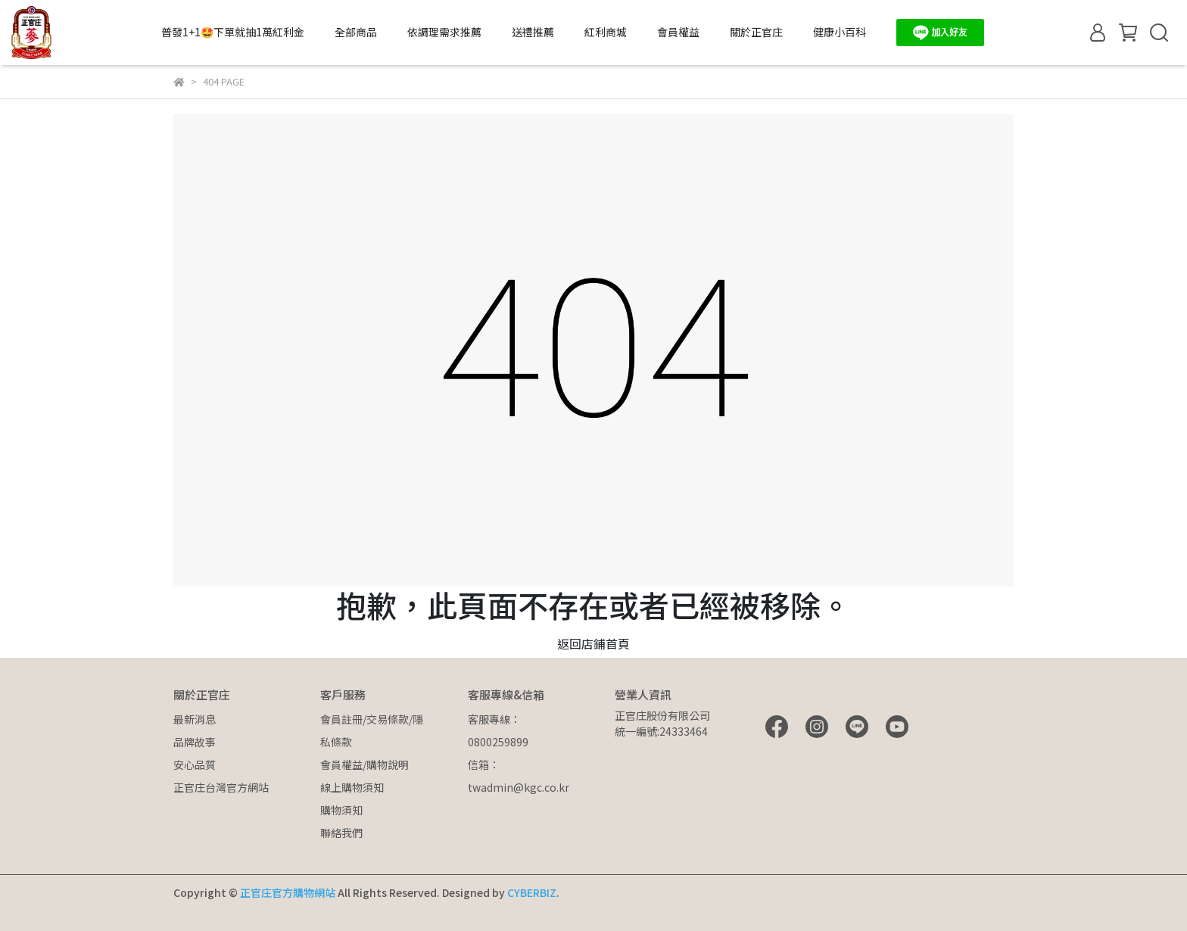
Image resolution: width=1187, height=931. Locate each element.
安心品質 (194, 764)
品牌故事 (194, 741)
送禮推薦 (533, 31)
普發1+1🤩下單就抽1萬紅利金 (232, 31)
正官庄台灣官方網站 (221, 787)
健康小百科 (839, 31)
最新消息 (194, 719)
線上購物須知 (352, 787)
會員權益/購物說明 (364, 764)
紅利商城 (605, 31)
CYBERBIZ (531, 892)
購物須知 (341, 809)
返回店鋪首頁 (593, 643)
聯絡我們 (341, 832)
